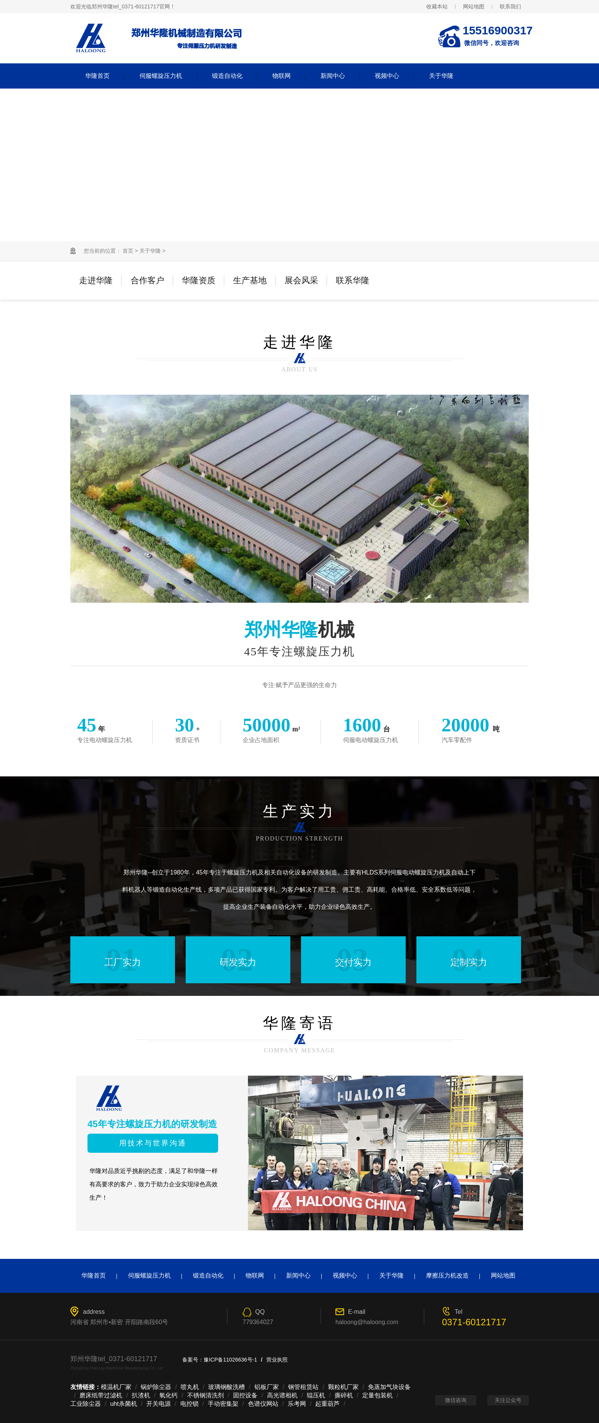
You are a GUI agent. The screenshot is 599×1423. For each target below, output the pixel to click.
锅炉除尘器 (156, 1387)
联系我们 (510, 6)
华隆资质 (198, 280)
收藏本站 (437, 6)
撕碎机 (344, 1395)
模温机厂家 (116, 1387)
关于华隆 (441, 76)
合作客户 (147, 280)
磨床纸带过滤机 (100, 1395)
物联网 (281, 76)
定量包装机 (377, 1395)
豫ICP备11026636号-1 (230, 1360)
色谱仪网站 (263, 1403)
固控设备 (245, 1395)
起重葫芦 (327, 1403)
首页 (128, 251)
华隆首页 (97, 76)
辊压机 (316, 1395)
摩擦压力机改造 (447, 1275)
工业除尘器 (85, 1403)
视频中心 (387, 76)
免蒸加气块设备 (389, 1387)
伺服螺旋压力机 (160, 76)
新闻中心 (333, 76)
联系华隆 (352, 280)
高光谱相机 (282, 1395)
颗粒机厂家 (343, 1387)
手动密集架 (223, 1403)
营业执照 (277, 1360)
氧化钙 (168, 1395)
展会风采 (301, 280)
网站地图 (473, 6)
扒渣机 (141, 1395)
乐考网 (297, 1403)
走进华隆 (96, 280)
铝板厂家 (266, 1387)
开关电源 (158, 1403)
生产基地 (250, 280)
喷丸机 (190, 1387)
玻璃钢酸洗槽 (226, 1387)
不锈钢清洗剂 (205, 1395)
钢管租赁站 (303, 1387)
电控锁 (189, 1403)
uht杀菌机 (123, 1403)
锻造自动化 (227, 76)
